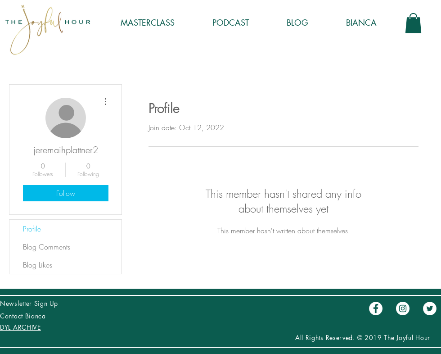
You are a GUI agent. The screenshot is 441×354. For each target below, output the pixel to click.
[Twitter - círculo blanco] (429, 308)
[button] (413, 23)
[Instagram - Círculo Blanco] (403, 308)
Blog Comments (46, 247)
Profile (32, 229)
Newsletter (17, 303)
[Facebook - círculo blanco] (375, 308)
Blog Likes (37, 265)
